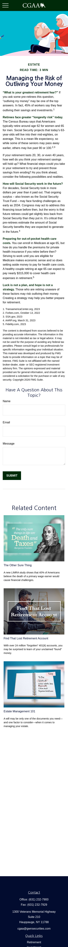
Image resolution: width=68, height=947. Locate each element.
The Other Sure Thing (18, 565)
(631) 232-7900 (38, 899)
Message (9, 443)
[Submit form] (12, 475)
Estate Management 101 (19, 711)
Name (7, 401)
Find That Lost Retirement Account (26, 638)
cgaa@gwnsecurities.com (34, 928)
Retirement (34, 942)
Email (6, 422)
